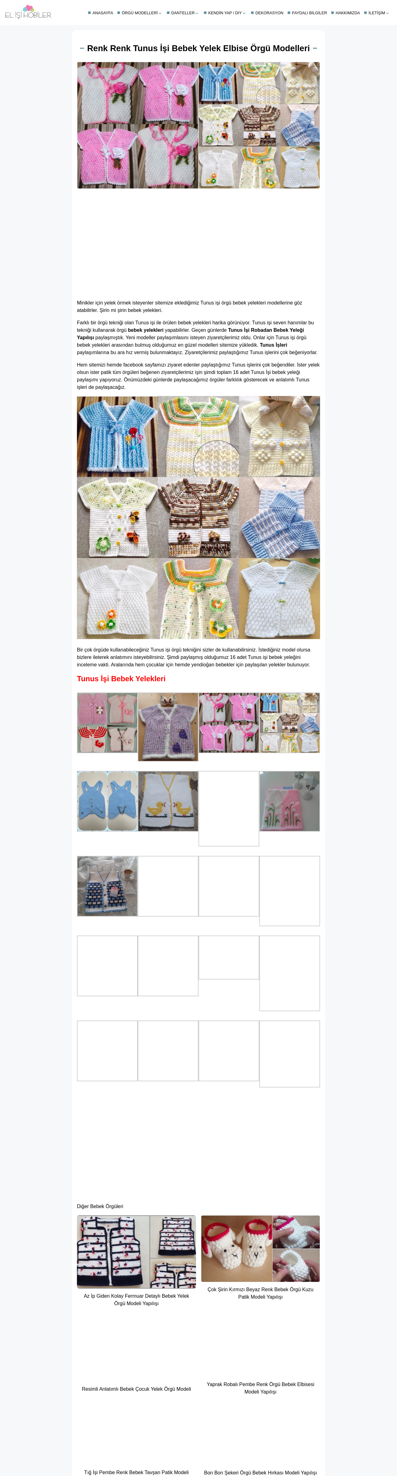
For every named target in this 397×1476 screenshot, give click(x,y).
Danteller (182, 13)
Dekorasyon (269, 13)
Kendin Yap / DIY (225, 13)
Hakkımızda (348, 13)
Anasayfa (102, 13)
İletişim (376, 13)
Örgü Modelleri (140, 13)
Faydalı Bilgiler (309, 13)
